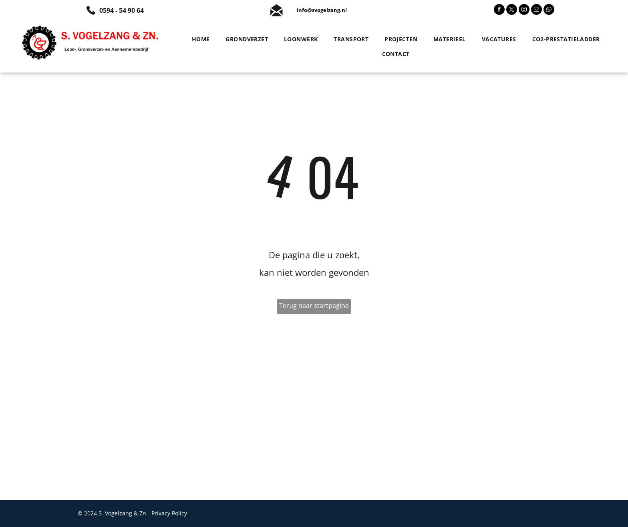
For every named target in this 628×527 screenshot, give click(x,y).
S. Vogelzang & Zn (122, 513)
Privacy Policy (169, 513)
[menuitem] (199, 39)
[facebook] (499, 10)
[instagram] (524, 10)
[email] (536, 10)
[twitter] (511, 10)
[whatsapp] (548, 10)
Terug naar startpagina (314, 305)
